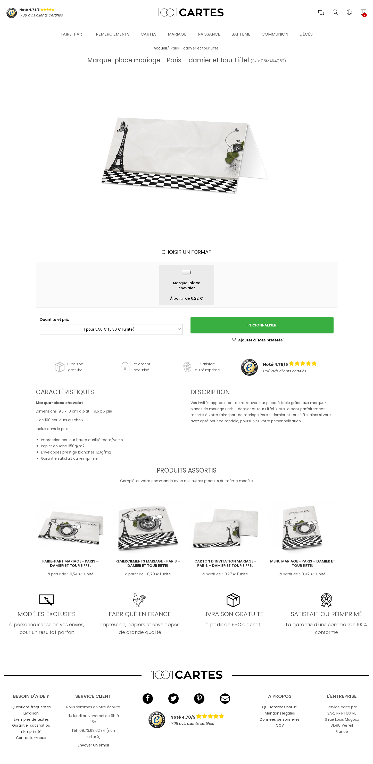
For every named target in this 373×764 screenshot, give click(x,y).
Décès (306, 29)
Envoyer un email (93, 745)
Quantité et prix (54, 319)
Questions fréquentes (31, 707)
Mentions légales (280, 713)
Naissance (209, 29)
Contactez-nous (31, 737)
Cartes (148, 29)
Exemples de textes (31, 719)
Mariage (177, 29)
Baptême (240, 29)
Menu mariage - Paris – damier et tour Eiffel (302, 563)
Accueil (160, 48)
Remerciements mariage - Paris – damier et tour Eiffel (147, 563)
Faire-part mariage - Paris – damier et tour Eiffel (70, 563)
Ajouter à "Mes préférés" (258, 340)
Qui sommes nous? (279, 707)
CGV (280, 725)
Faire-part (73, 29)
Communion (275, 29)
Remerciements (112, 29)
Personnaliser (261, 325)
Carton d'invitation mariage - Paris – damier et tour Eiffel (225, 563)
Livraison (31, 713)
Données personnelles (280, 719)
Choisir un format (186, 252)
